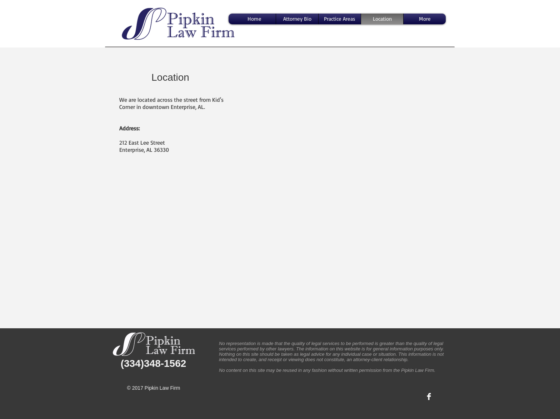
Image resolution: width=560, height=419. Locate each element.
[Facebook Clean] (428, 396)
